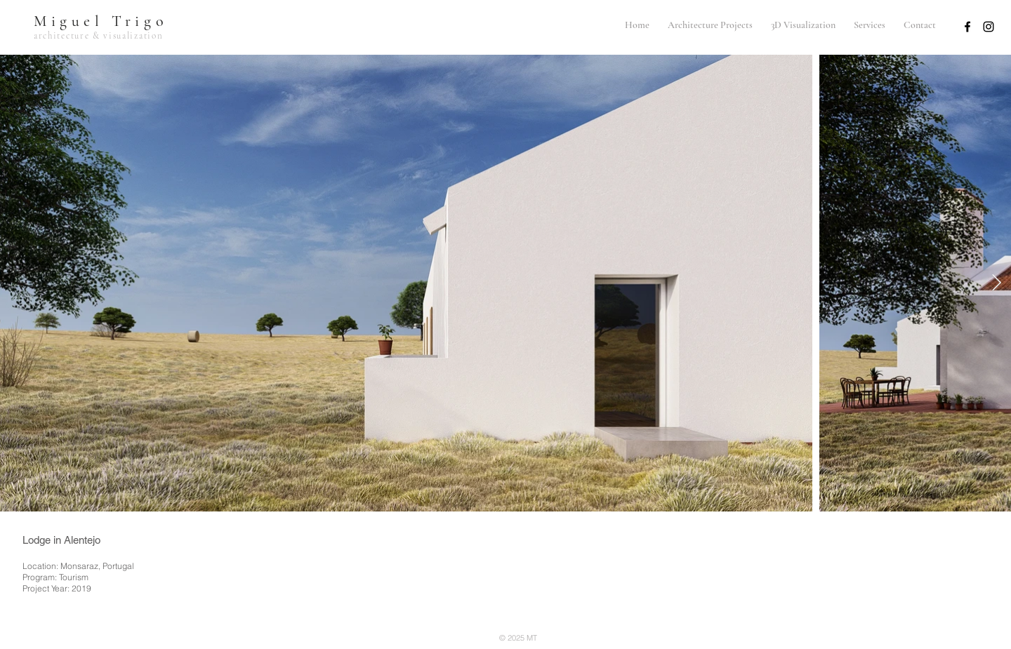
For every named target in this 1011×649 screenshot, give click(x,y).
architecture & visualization (98, 35)
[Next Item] (996, 283)
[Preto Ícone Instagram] (989, 27)
